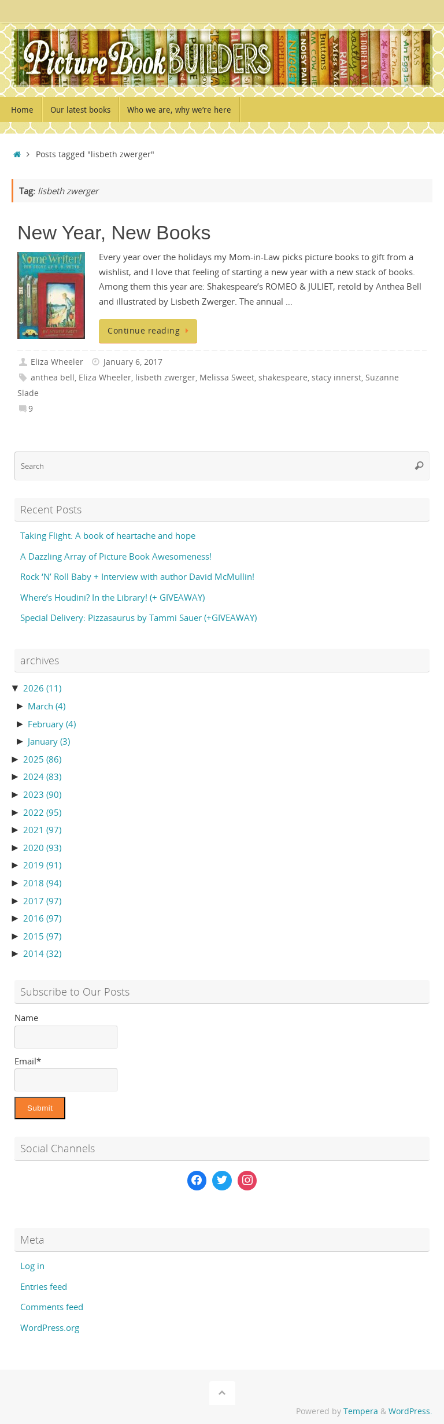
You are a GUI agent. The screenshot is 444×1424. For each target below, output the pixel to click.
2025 (42, 759)
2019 (42, 865)
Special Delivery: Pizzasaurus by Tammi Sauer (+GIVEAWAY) (138, 617)
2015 (42, 936)
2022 (42, 812)
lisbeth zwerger (165, 377)
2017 (42, 901)
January (49, 741)
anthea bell (53, 377)
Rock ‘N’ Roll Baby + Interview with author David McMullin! (137, 576)
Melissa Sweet (226, 377)
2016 (42, 918)
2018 (42, 883)
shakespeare (283, 377)
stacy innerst (336, 377)
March (46, 706)
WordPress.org (49, 1327)
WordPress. (410, 1411)
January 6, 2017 (132, 362)
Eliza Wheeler (57, 362)
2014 (42, 953)
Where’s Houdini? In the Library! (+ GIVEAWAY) (112, 597)
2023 (42, 794)
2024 (42, 776)
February (52, 724)
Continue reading (150, 331)
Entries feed (43, 1286)
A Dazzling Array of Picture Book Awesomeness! (116, 556)
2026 (42, 688)
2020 (42, 847)
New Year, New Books (114, 232)
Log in (32, 1265)
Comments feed (51, 1306)
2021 (42, 829)
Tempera (360, 1411)
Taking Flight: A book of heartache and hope (107, 535)
